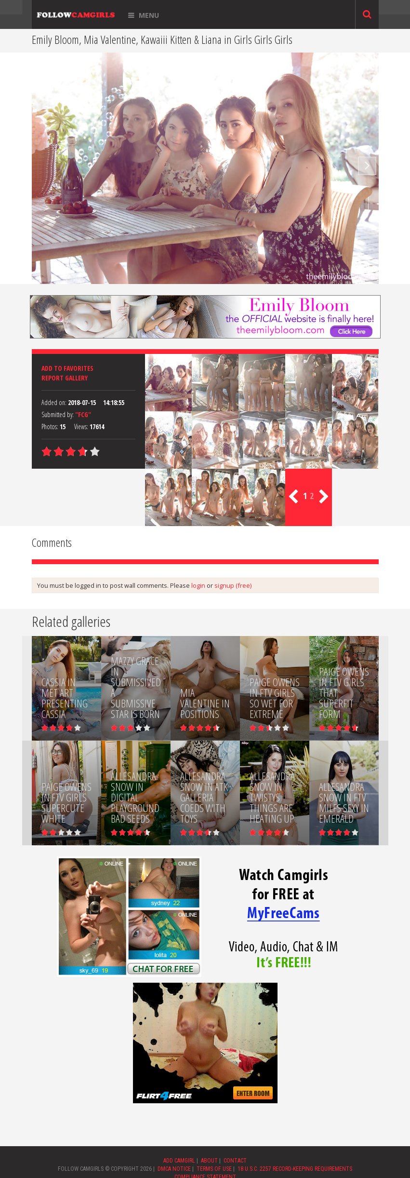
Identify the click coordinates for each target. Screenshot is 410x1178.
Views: (81, 426)
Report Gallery (64, 377)
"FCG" (83, 414)
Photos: (49, 426)
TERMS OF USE (214, 1168)
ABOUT (209, 1160)
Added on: (53, 402)
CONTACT (235, 1160)
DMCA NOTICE (174, 1168)
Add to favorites (67, 368)
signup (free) (232, 585)
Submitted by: (57, 414)
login (198, 585)
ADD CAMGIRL (179, 1160)
